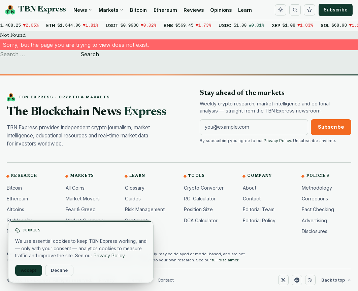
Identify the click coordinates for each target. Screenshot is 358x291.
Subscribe (336, 9)
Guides (133, 198)
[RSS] (310, 280)
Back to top (336, 280)
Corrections (315, 198)
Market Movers (83, 198)
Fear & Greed (81, 209)
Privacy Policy (277, 140)
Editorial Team (258, 209)
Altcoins (15, 209)
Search (89, 54)
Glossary (134, 188)
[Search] (295, 10)
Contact (252, 198)
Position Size (198, 209)
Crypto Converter (204, 188)
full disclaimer (225, 260)
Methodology (317, 188)
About (249, 188)
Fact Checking (318, 209)
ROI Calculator (200, 198)
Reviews (194, 10)
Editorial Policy (259, 220)
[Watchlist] (309, 10)
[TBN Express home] (35, 10)
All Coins (75, 188)
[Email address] (254, 127)
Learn (245, 10)
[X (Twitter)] (283, 280)
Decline (59, 270)
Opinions (221, 10)
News (82, 10)
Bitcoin (138, 10)
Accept (28, 270)
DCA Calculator (201, 220)
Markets (111, 10)
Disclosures (314, 231)
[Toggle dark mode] (280, 10)
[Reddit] (297, 280)
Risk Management (145, 209)
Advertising (314, 220)
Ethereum (165, 10)
